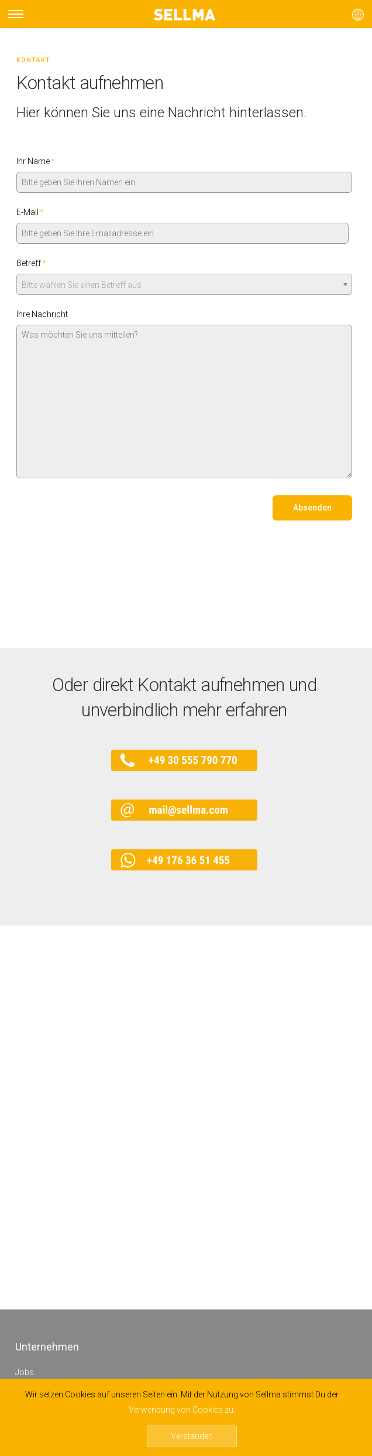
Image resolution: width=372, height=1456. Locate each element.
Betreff (31, 263)
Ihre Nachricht (42, 314)
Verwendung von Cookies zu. (182, 1409)
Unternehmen (47, 1347)
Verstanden (192, 1436)
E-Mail (30, 212)
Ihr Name (35, 161)
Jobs (24, 1372)
